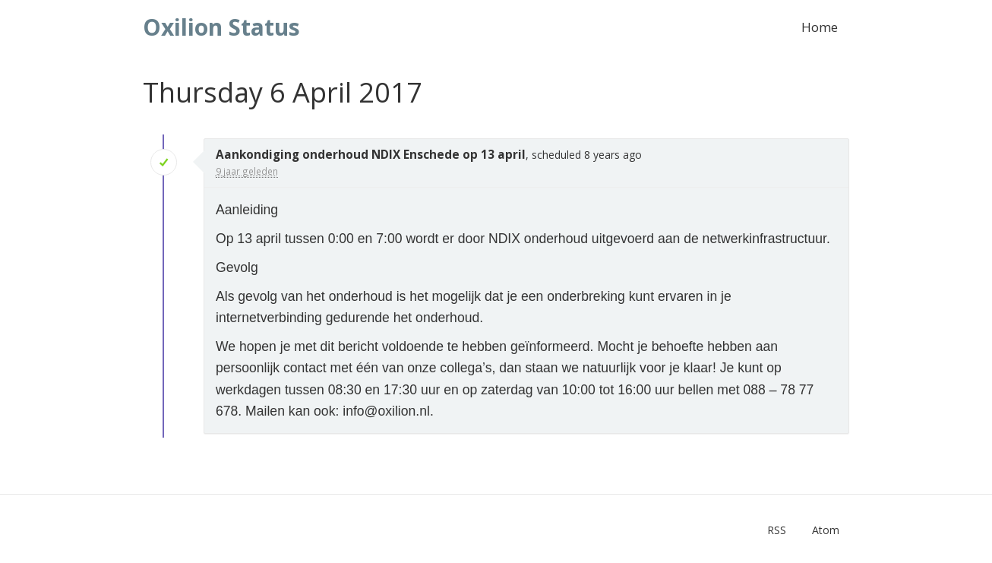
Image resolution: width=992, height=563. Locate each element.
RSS (776, 530)
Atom (825, 530)
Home (819, 27)
